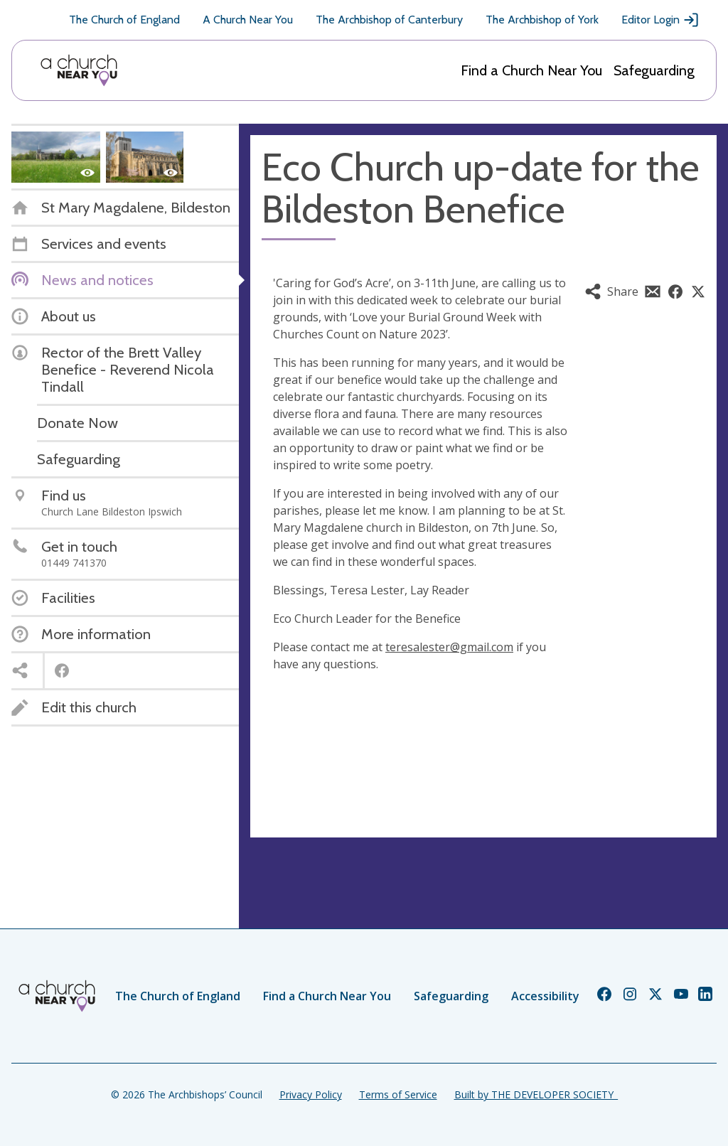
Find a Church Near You (531, 70)
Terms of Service (398, 1094)
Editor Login (660, 19)
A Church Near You (248, 19)
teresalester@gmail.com (449, 647)
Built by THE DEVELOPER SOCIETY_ (536, 1094)
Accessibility (545, 996)
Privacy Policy (310, 1094)
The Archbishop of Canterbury (389, 19)
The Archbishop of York (542, 19)
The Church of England (124, 19)
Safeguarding (654, 70)
